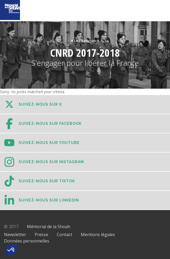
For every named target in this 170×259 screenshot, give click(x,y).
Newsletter (15, 234)
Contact (64, 234)
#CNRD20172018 (85, 41)
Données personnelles (26, 241)
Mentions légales (98, 234)
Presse (41, 234)
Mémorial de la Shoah (48, 226)
